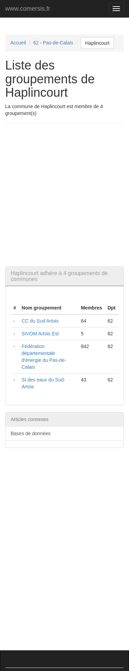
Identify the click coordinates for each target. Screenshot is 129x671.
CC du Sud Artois (40, 321)
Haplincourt (97, 43)
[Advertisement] (64, 195)
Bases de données (31, 433)
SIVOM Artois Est (40, 333)
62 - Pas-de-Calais (53, 42)
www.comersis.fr (27, 8)
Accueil (18, 42)
